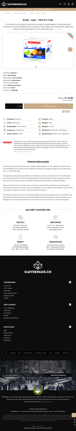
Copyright (7, 338)
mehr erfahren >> (58, 29)
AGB (5, 330)
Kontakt (6, 298)
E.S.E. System (8, 288)
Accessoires (7, 313)
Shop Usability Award (10, 293)
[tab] (65, 4)
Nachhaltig (7, 291)
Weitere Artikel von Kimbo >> (22, 152)
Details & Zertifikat (46, 402)
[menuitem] (69, 4)
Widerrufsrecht (8, 333)
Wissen (6, 315)
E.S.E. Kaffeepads (9, 308)
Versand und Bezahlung (11, 318)
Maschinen (7, 310)
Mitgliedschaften (9, 296)
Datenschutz (7, 335)
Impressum (7, 340)
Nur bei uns (7, 286)
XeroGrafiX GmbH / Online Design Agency (38, 428)
